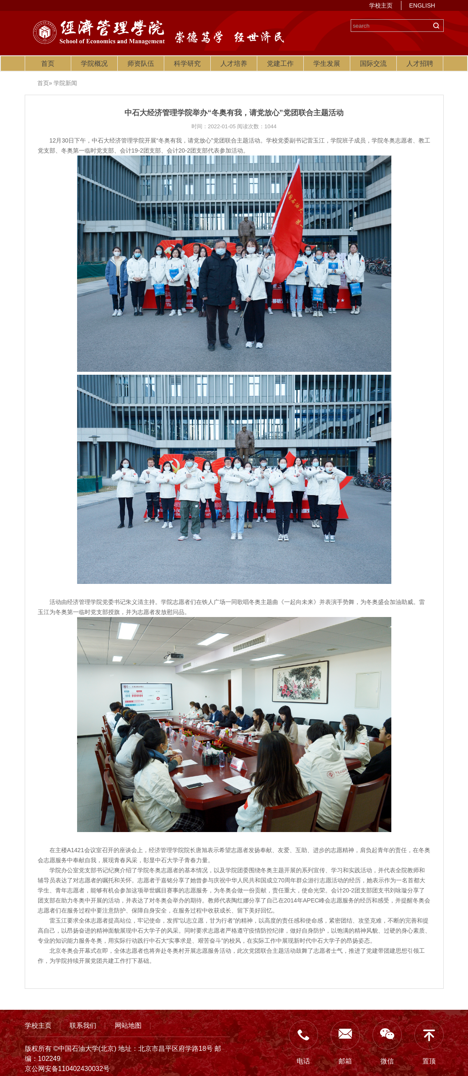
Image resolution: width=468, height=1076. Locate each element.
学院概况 (94, 63)
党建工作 (280, 63)
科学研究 (187, 63)
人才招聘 (419, 63)
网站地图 (128, 1025)
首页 (47, 63)
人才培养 (233, 63)
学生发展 (326, 63)
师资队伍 (140, 63)
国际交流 (373, 63)
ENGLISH (422, 5)
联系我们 (83, 1025)
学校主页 (381, 5)
